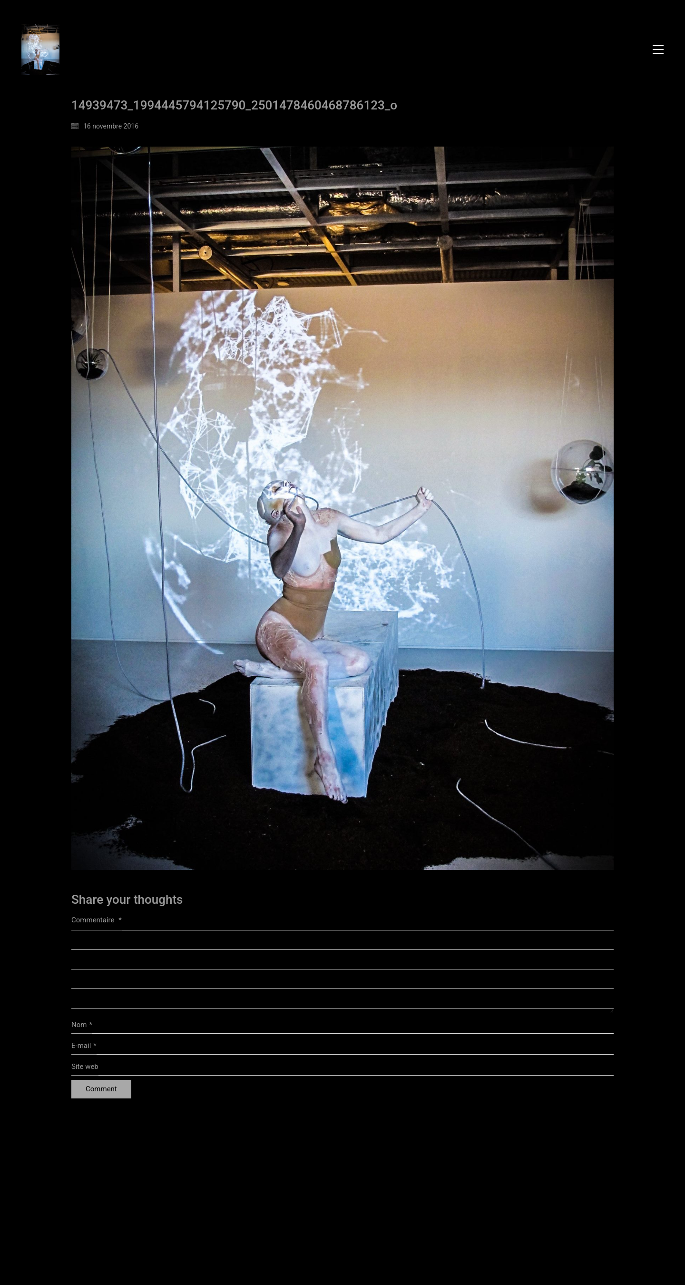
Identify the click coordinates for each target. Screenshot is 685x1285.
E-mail (84, 1046)
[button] (658, 49)
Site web (84, 1066)
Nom (81, 1025)
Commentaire (96, 920)
